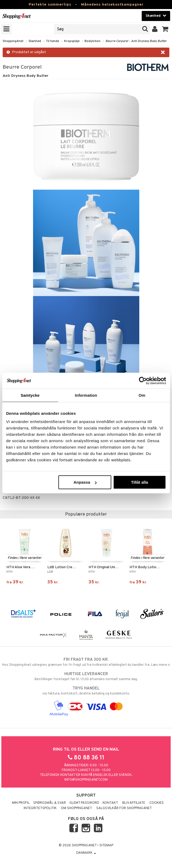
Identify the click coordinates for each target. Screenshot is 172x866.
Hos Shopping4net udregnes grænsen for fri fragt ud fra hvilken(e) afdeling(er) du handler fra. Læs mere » (86, 662)
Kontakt (110, 803)
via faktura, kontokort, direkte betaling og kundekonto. (86, 691)
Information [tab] (86, 395)
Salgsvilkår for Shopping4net (124, 808)
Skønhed (34, 41)
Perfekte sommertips (50, 4)
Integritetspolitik (40, 808)
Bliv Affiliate (133, 803)
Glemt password (84, 803)
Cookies (156, 803)
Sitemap (106, 845)
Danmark (86, 853)
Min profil (21, 803)
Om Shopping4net (76, 808)
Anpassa (85, 482)
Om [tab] (142, 395)
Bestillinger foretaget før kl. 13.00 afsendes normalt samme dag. (86, 676)
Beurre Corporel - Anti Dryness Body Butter (136, 41)
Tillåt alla (139, 482)
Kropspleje (71, 41)
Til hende (52, 41)
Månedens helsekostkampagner (112, 4)
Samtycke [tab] (30, 395)
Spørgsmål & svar (49, 803)
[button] (165, 29)
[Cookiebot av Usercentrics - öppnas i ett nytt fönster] (142, 380)
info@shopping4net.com (86, 780)
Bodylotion (92, 41)
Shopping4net (13, 41)
